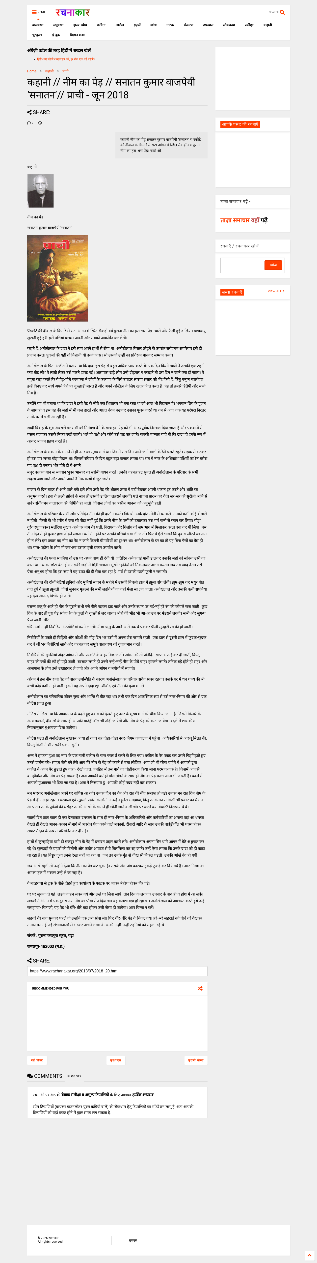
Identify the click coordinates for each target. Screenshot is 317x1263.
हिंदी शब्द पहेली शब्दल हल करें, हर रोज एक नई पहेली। (66, 59)
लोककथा (229, 25)
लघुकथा (58, 25)
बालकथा (37, 25)
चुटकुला (37, 35)
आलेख (119, 25)
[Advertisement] (252, 78)
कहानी (268, 25)
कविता (101, 25)
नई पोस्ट (37, 1060)
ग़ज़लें (137, 25)
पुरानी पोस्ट (196, 1060)
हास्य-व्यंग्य (80, 25)
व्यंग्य (153, 25)
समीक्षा (249, 25)
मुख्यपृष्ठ (115, 1060)
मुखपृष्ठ (133, 1240)
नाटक (170, 25)
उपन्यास (208, 25)
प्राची (65, 71)
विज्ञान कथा (77, 35)
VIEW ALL (276, 291)
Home (32, 71)
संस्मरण (188, 25)
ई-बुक (56, 35)
